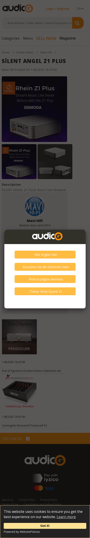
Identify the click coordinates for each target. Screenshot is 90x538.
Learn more (66, 516)
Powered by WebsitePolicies (22, 532)
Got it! (44, 526)
